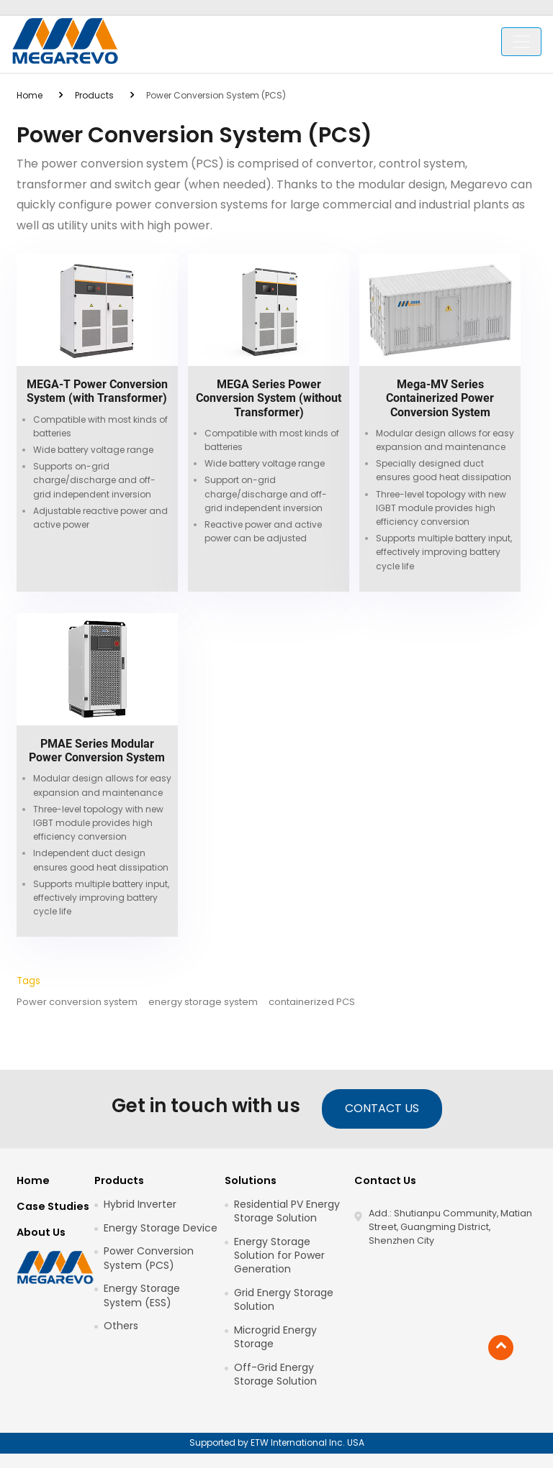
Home (29, 95)
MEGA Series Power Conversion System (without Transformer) (268, 397)
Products (94, 95)
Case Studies (53, 1206)
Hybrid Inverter (140, 1204)
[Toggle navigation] (521, 41)
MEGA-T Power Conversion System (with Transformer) (97, 391)
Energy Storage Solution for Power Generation (279, 1255)
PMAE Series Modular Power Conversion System (97, 750)
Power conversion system (77, 1002)
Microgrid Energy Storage (275, 1337)
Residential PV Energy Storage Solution (287, 1211)
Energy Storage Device (160, 1228)
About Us (41, 1232)
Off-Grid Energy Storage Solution (275, 1374)
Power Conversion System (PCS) (149, 1258)
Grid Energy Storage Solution (283, 1299)
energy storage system (203, 1002)
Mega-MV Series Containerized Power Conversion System (440, 397)
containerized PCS (312, 1002)
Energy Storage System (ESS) (142, 1295)
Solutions (250, 1180)
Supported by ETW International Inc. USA (276, 1442)
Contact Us (382, 1108)
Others (121, 1326)
